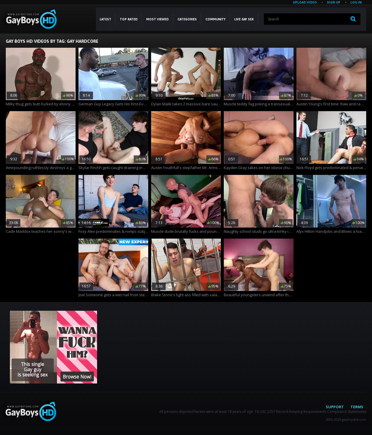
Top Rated (128, 19)
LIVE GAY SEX (244, 19)
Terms (356, 406)
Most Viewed (157, 19)
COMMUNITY (215, 19)
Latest (105, 19)
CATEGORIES (187, 19)
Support (335, 406)
